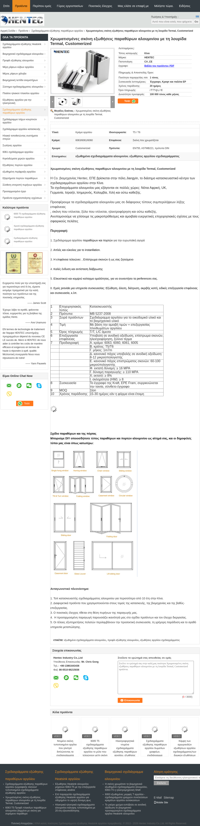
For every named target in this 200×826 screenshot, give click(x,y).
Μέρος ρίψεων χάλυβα (14, 73)
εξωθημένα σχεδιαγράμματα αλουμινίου (85, 640)
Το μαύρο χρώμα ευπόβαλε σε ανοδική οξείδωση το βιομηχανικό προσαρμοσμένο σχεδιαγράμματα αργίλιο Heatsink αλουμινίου (125, 809)
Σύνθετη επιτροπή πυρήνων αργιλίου (22, 184)
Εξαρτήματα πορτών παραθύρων (20, 178)
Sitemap (169, 797)
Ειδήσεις (184, 6)
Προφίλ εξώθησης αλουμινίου (18, 60)
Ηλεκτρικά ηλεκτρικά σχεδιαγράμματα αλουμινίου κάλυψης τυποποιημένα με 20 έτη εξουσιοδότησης (75, 807)
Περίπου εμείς (42, 6)
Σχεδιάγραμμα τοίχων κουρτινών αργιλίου (20, 121)
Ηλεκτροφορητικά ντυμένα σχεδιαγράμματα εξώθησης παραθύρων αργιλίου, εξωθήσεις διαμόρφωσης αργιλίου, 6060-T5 (125, 752)
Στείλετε (161, 782)
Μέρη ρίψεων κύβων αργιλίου (18, 67)
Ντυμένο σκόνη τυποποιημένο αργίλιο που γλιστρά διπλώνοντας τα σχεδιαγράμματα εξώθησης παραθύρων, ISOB (65, 752)
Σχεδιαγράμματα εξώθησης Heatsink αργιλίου (22, 46)
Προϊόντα (21, 6)
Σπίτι (6, 6)
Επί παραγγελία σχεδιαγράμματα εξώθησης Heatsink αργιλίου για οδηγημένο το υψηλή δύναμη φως (73, 797)
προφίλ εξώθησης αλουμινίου (123, 640)
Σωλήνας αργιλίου (12, 145)
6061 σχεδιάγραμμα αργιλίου (18, 152)
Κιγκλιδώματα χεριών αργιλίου (18, 158)
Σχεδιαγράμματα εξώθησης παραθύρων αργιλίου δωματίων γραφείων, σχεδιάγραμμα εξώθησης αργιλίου (155, 750)
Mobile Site (161, 802)
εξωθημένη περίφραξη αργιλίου (19, 171)
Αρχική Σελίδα (7, 30)
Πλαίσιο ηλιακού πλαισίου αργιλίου (21, 93)
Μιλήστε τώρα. (164, 5)
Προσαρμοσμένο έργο (14, 191)
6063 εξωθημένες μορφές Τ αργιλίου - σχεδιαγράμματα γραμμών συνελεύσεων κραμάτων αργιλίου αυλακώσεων (126, 797)
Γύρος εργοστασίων (70, 6)
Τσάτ (130, 101)
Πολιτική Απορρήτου (21, 823)
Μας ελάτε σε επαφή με (133, 6)
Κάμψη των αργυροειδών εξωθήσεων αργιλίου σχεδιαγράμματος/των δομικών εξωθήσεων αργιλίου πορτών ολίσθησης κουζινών (184, 752)
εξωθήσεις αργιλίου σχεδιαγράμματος (160, 640)
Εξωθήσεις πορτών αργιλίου (17, 165)
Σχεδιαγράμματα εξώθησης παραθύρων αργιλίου (57, 30)
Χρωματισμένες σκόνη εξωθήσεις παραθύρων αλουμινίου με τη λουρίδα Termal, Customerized (82, 114)
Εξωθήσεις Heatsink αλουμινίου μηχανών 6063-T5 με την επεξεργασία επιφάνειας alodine (75, 787)
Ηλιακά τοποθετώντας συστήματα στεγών (20, 137)
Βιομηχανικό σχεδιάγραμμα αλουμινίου (23, 54)
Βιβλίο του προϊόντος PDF (159, 65)
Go (196, 21)
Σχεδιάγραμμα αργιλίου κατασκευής (21, 129)
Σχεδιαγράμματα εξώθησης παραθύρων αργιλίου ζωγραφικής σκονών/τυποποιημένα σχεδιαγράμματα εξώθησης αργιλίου (26, 788)
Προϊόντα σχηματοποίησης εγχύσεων (22, 198)
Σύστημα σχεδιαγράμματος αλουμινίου (23, 86)
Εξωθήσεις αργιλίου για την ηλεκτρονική (17, 101)
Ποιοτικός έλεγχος (100, 6)
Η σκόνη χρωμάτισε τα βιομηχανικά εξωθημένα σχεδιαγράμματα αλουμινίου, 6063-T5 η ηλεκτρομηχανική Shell (126, 787)
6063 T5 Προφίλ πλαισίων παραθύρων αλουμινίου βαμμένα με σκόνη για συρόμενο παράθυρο (25, 810)
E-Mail (158, 797)
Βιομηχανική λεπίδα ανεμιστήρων (20, 80)
